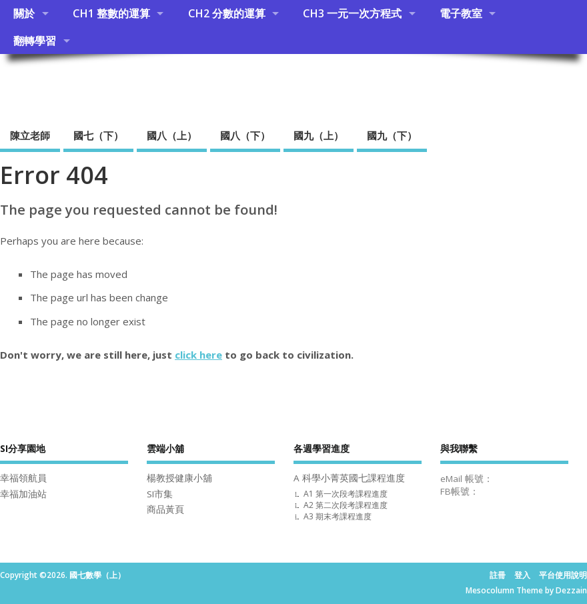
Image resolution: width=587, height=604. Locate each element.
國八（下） (245, 135)
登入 (522, 575)
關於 (24, 13)
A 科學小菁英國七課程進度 (349, 478)
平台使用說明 (563, 575)
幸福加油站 (23, 494)
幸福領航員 (23, 478)
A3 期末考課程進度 (338, 516)
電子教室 (461, 13)
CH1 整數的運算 (111, 13)
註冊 (498, 575)
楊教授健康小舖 (179, 478)
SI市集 (160, 494)
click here (198, 354)
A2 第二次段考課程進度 (346, 505)
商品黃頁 (165, 509)
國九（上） (319, 135)
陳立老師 (30, 135)
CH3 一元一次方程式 (352, 13)
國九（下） (392, 135)
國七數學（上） (79, 83)
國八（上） (172, 135)
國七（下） (98, 135)
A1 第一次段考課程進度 (346, 493)
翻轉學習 (34, 40)
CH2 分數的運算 (226, 13)
